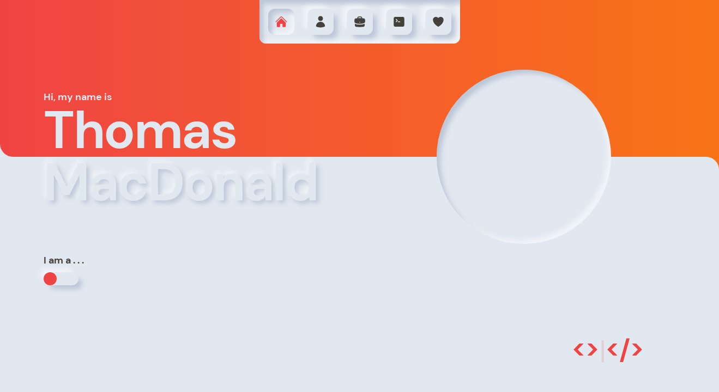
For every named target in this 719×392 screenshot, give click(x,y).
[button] (281, 22)
